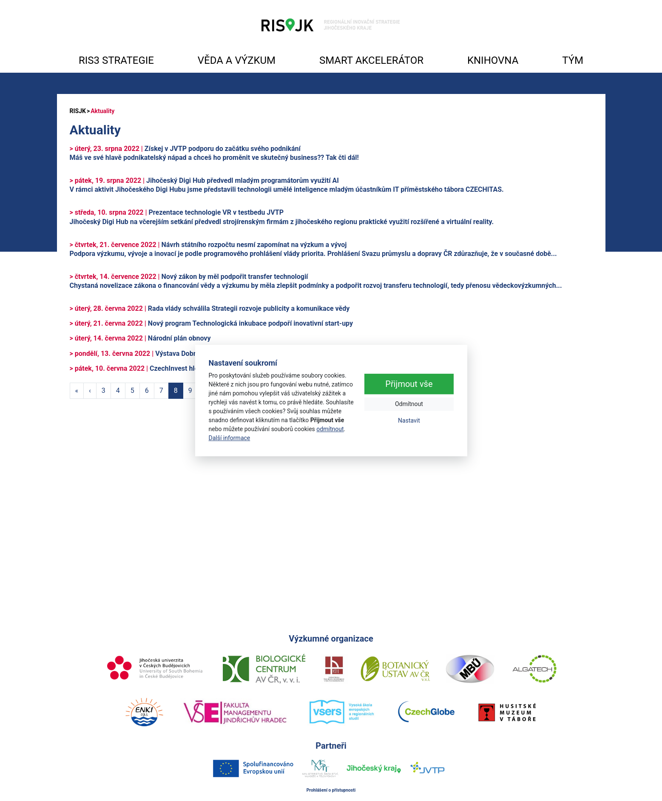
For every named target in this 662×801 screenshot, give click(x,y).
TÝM (572, 60)
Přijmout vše (408, 384)
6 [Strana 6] (147, 390)
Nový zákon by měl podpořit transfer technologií (189, 277)
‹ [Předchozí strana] (90, 390)
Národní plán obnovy (140, 338)
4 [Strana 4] (118, 390)
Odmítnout (409, 403)
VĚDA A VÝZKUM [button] (237, 60)
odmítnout (330, 429)
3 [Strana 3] (103, 390)
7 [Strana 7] (161, 390)
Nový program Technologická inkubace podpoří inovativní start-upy (211, 323)
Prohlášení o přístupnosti (331, 790)
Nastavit (409, 420)
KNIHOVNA (492, 60)
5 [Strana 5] (132, 390)
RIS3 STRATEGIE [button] (116, 60)
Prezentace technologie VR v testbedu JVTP (177, 212)
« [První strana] (77, 390)
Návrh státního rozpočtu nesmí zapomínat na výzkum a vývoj (208, 245)
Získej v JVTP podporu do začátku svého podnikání (185, 149)
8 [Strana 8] (176, 390)
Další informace (229, 438)
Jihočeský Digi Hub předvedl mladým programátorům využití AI (204, 180)
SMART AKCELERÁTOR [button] (371, 60)
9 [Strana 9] (190, 390)
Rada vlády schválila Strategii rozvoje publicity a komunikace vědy (210, 308)
